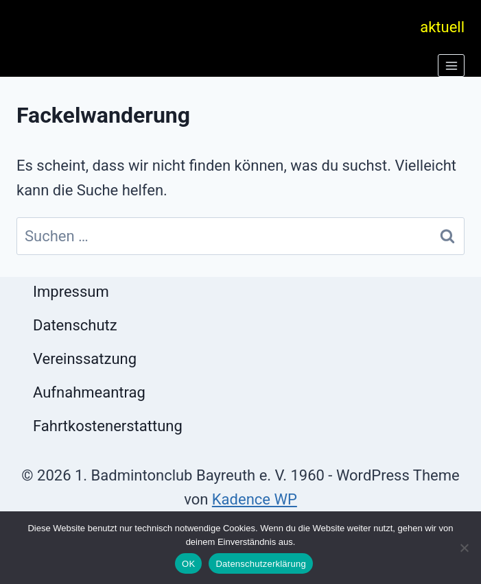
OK (188, 564)
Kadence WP (254, 499)
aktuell (442, 27)
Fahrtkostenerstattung (108, 426)
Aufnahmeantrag (89, 392)
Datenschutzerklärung (260, 564)
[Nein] (464, 548)
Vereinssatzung (85, 358)
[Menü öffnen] (451, 65)
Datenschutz (75, 325)
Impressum (71, 291)
